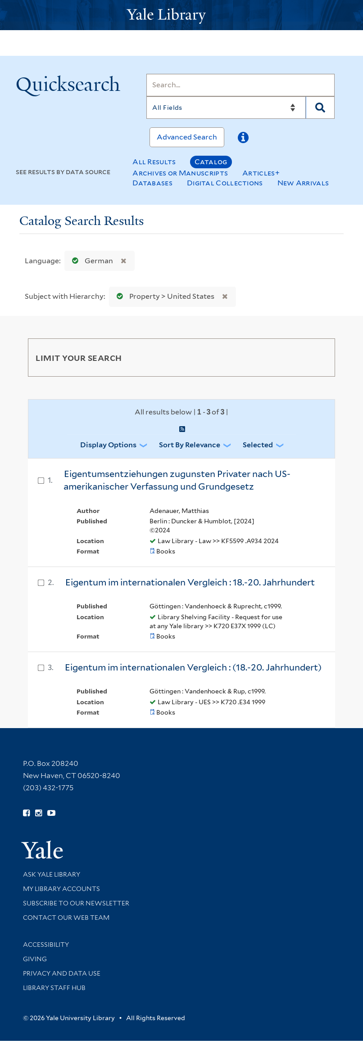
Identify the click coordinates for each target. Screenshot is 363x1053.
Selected (258, 445)
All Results (154, 162)
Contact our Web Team (66, 917)
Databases (152, 183)
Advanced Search (187, 137)
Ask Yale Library (51, 874)
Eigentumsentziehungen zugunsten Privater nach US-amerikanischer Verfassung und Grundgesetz (177, 480)
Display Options (108, 445)
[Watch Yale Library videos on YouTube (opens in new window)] (51, 813)
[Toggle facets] (317, 357)
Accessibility (46, 944)
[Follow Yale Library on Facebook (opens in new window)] (26, 813)
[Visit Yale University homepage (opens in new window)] (42, 847)
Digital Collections (225, 183)
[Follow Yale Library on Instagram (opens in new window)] (38, 813)
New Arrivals (303, 183)
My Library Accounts (61, 888)
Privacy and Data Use (61, 973)
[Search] (240, 85)
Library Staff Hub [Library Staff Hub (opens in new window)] (54, 987)
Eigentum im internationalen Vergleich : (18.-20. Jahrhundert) (193, 667)
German (90, 260)
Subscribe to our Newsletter (76, 903)
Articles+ (261, 173)
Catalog (211, 162)
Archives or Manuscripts (180, 173)
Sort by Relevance (189, 445)
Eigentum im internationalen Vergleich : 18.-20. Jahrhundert (190, 582)
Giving (35, 959)
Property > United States (163, 296)
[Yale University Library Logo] (181, 15)
